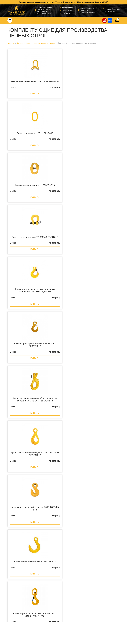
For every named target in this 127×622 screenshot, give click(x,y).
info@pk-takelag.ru (86, 570)
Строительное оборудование (56, 604)
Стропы (48, 553)
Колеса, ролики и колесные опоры (59, 592)
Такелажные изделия (53, 559)
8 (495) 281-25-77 (84, 565)
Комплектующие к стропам (56, 575)
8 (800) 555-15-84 (84, 562)
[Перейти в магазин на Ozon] (110, 20)
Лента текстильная (53, 595)
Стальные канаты (52, 556)
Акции (18, 566)
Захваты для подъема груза (56, 579)
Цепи (47, 563)
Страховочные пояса (53, 569)
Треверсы (49, 572)
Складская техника (52, 601)
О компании (20, 556)
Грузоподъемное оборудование (58, 588)
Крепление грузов (52, 566)
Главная (19, 553)
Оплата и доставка (23, 559)
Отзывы (19, 572)
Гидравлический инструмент (56, 585)
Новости (19, 563)
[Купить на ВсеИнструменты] (104, 20)
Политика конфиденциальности (45, 617)
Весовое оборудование (54, 582)
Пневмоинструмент (53, 598)
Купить (35, 95)
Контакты (20, 569)
